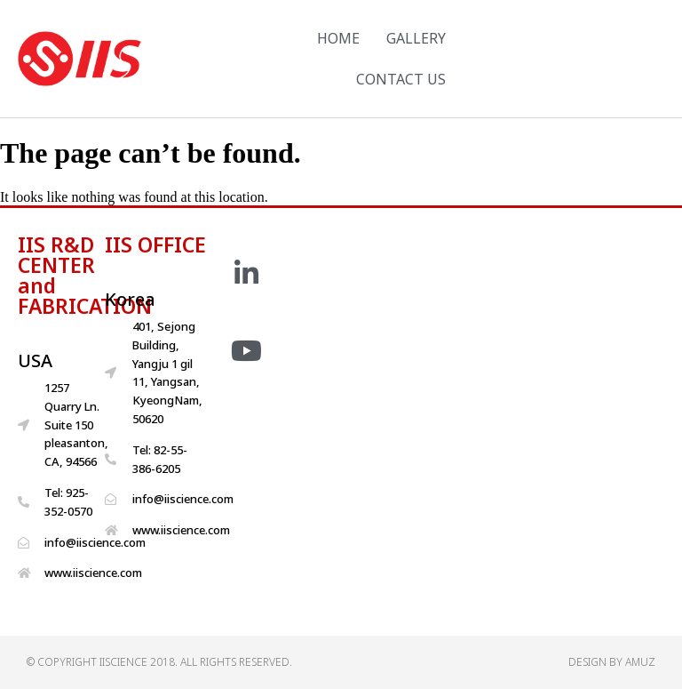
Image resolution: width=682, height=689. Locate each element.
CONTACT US (401, 79)
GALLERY (416, 38)
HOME (338, 38)
